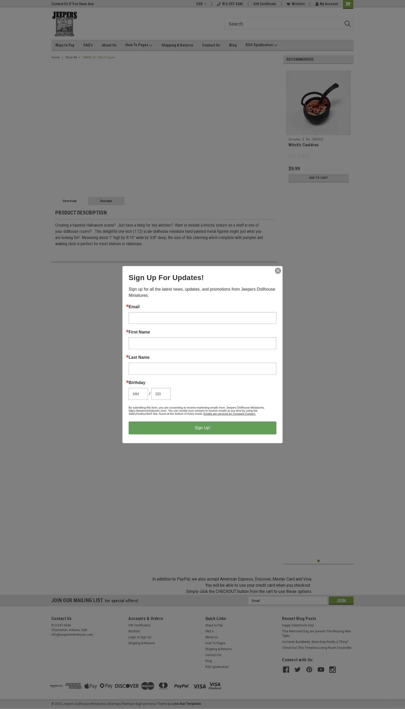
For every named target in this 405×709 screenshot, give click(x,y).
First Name (139, 332)
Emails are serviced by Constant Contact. (230, 413)
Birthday (137, 383)
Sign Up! (202, 428)
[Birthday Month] (138, 394)
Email (134, 307)
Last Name (139, 357)
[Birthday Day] (161, 394)
